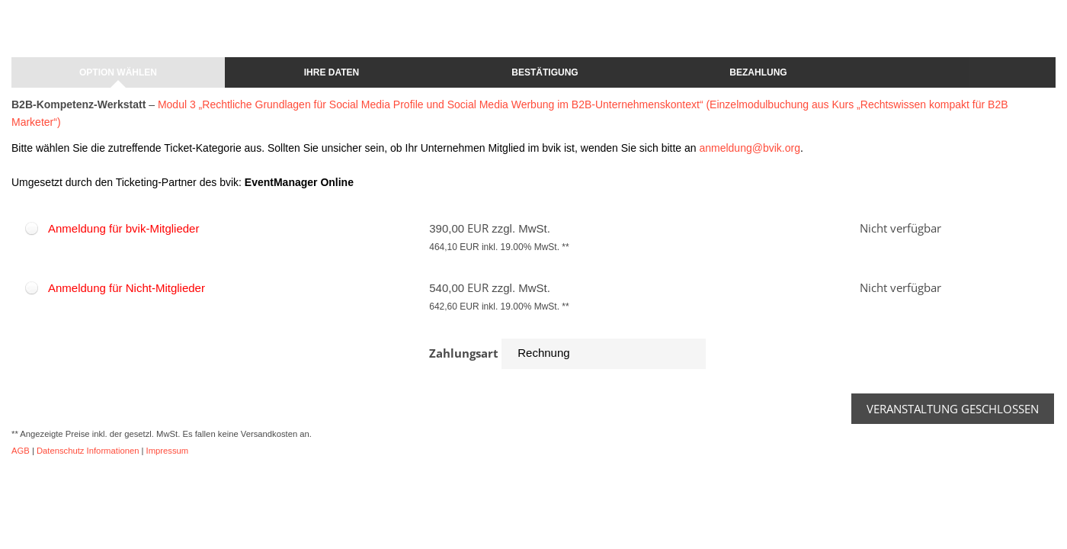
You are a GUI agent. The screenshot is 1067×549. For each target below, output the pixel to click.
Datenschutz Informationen (88, 450)
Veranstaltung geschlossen (953, 408)
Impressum (167, 450)
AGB (20, 450)
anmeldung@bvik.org (749, 148)
